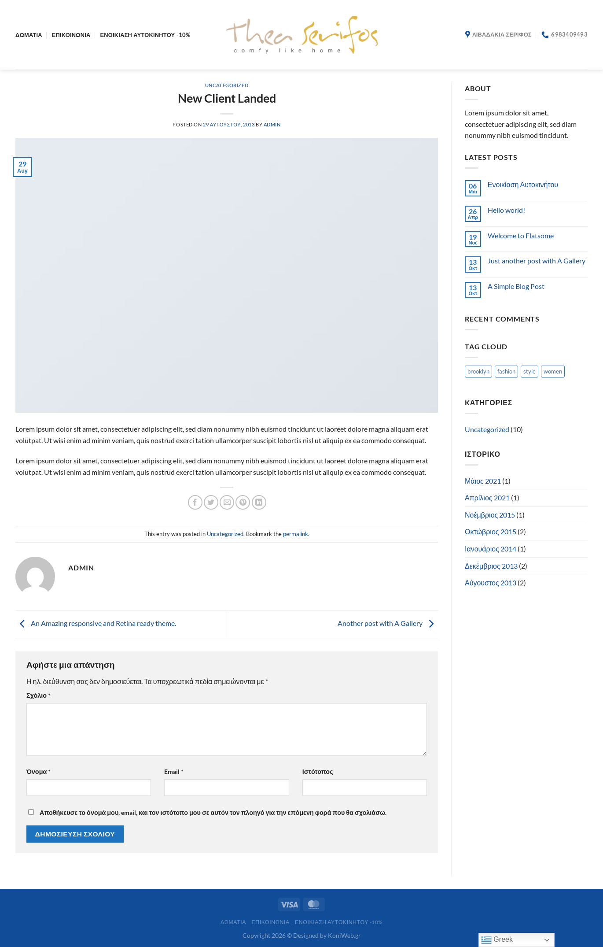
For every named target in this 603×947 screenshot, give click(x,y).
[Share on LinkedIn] (259, 502)
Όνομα (38, 771)
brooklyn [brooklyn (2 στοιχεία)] (478, 371)
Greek (497, 940)
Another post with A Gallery (388, 623)
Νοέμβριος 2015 (490, 514)
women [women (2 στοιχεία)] (553, 371)
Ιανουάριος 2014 (490, 548)
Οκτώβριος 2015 (490, 531)
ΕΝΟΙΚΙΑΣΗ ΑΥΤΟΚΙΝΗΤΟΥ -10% (145, 34)
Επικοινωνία (71, 34)
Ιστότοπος (317, 771)
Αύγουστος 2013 (490, 582)
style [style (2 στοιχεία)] (529, 371)
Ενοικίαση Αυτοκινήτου (523, 184)
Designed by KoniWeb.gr (327, 935)
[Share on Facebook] (195, 502)
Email (174, 771)
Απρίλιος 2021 (487, 497)
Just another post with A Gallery (536, 260)
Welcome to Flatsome (521, 235)
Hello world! (506, 210)
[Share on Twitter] (211, 502)
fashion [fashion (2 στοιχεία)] (506, 371)
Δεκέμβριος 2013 (491, 566)
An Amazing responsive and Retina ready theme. (95, 623)
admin (272, 124)
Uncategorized (226, 85)
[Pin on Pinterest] (242, 502)
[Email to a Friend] (227, 502)
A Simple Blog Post (516, 286)
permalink (295, 533)
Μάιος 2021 (483, 481)
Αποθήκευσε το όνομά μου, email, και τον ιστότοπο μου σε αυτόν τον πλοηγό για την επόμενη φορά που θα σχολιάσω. (213, 812)
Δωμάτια (28, 34)
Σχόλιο (38, 695)
